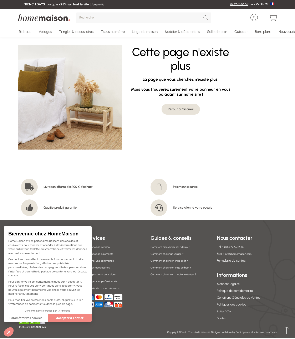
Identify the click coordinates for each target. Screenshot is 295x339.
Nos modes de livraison (99, 247)
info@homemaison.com (241, 254)
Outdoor (241, 32)
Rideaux (25, 32)
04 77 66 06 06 (239, 4)
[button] (9, 332)
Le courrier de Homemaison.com (106, 288)
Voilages (45, 32)
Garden (222, 318)
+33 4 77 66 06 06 (236, 247)
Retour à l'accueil (181, 109)
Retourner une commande (102, 260)
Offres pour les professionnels (104, 281)
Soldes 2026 (225, 311)
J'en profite (99, 4)
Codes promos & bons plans (103, 274)
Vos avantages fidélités (100, 267)
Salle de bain (217, 32)
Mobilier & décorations (182, 32)
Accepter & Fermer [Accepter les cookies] (36, 318)
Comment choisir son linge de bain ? (175, 267)
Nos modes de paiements (101, 254)
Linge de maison (145, 32)
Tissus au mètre (113, 32)
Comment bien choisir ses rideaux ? (175, 247)
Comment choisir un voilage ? (171, 254)
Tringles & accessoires (76, 32)
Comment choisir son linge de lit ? (173, 260)
